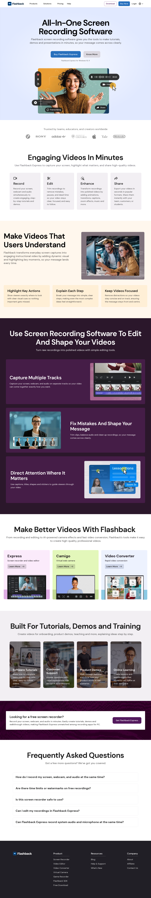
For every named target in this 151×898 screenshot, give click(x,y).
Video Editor (59, 863)
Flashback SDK (60, 881)
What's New (96, 868)
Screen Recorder (61, 859)
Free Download (60, 885)
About (130, 859)
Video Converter (61, 868)
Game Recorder (61, 876)
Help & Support (98, 863)
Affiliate (130, 863)
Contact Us (132, 868)
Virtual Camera (60, 872)
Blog (93, 859)
